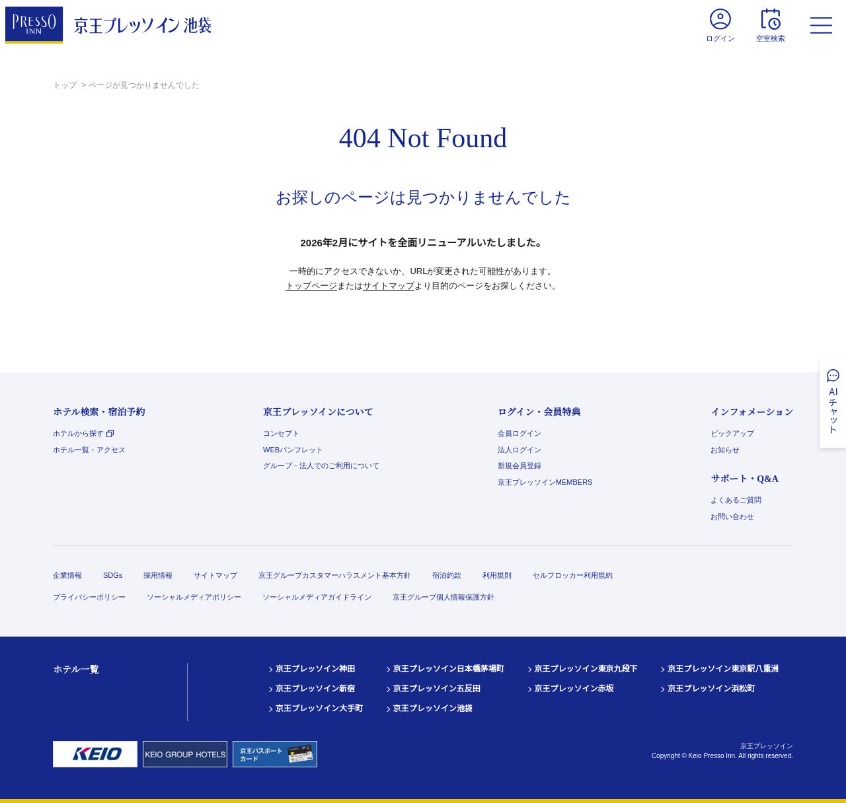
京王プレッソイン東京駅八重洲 (723, 669)
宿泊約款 (446, 575)
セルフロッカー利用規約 (573, 575)
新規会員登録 (519, 466)
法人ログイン (519, 450)
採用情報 (158, 575)
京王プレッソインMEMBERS (545, 482)
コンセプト (281, 433)
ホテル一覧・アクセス (89, 450)
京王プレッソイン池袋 (433, 708)
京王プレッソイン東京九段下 (586, 669)
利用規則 (497, 575)
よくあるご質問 (736, 500)
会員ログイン (519, 433)
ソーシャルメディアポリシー (194, 597)
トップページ (311, 286)
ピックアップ (732, 433)
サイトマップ (388, 286)
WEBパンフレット (293, 450)
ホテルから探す (83, 433)
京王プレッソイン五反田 (437, 688)
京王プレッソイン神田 (315, 669)
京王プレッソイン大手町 (319, 708)
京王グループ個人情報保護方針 (443, 597)
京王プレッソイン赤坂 (574, 688)
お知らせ (725, 450)
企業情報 (67, 575)
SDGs (112, 575)
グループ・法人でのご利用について (321, 466)
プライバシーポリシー (89, 597)
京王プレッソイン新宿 (315, 688)
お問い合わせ (732, 516)
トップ (66, 85)
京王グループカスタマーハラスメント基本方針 (334, 575)
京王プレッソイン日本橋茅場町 (448, 669)
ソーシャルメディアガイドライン (316, 597)
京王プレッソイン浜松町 (711, 688)
